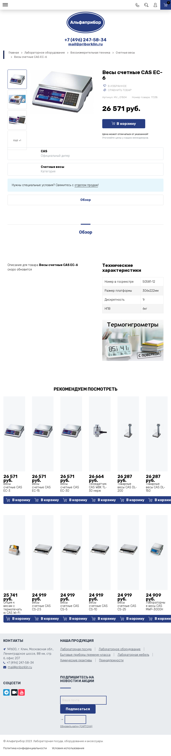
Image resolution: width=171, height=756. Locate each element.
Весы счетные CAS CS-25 (127, 606)
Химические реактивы (76, 660)
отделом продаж (86, 185)
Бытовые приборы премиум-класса (85, 655)
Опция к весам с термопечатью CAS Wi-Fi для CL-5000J (12, 611)
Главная (14, 52)
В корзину (123, 123)
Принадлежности (111, 660)
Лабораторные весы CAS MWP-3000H (155, 606)
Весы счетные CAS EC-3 (12, 487)
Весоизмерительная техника (90, 52)
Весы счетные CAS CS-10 (98, 606)
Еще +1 (17, 140)
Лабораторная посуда (76, 649)
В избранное (115, 86)
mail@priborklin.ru (85, 44)
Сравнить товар (117, 90)
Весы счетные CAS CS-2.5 (41, 606)
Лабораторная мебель (133, 655)
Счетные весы (125, 52)
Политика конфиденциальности (25, 748)
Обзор (85, 200)
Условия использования (68, 748)
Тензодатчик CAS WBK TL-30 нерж (98, 487)
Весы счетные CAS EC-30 (69, 487)
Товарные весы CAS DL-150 (155, 487)
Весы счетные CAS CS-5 (69, 606)
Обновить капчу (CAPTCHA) (76, 726)
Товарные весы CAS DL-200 (127, 487)
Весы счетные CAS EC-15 (41, 487)
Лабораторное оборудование (44, 52)
